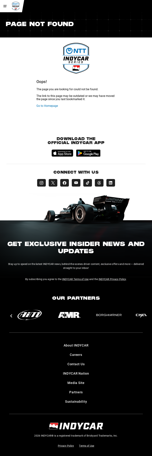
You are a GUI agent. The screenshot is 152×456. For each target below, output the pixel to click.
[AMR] (69, 315)
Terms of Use (86, 445)
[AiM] (29, 315)
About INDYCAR (76, 345)
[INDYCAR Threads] (99, 183)
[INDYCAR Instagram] (41, 183)
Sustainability (76, 401)
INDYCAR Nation (76, 373)
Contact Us (76, 364)
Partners (76, 392)
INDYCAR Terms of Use (75, 279)
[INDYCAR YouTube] (76, 183)
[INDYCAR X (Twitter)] (53, 183)
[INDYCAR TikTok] (87, 183)
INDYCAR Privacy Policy (112, 279)
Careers (76, 354)
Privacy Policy (66, 445)
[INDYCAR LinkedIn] (110, 183)
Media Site (76, 383)
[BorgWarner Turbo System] (109, 315)
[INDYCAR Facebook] (64, 183)
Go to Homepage (47, 106)
